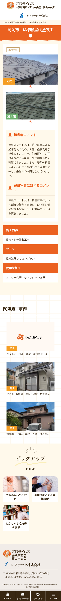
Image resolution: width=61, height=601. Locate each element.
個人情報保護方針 (32, 587)
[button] (30, 86)
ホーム (6, 22)
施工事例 (15, 22)
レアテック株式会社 (25, 565)
